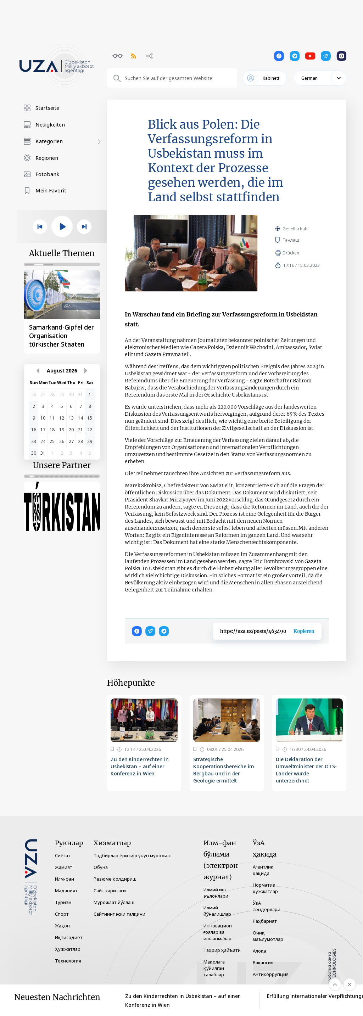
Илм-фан (64, 879)
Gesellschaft (295, 228)
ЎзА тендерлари (266, 906)
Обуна (101, 867)
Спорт (62, 914)
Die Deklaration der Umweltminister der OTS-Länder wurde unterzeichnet (306, 770)
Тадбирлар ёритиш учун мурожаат (133, 855)
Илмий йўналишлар (217, 910)
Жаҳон (62, 925)
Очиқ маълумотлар (268, 936)
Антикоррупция (271, 974)
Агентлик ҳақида (263, 870)
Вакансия (263, 962)
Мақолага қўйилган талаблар (214, 968)
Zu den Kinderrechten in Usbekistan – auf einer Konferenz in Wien (140, 766)
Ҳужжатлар (67, 949)
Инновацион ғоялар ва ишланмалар (217, 932)
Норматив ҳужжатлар (265, 888)
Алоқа (259, 951)
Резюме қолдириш (115, 879)
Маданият (66, 890)
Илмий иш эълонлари (215, 892)
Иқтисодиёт (69, 937)
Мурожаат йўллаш (114, 902)
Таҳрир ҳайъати (222, 950)
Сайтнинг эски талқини (119, 914)
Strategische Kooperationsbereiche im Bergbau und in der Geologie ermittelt (223, 770)
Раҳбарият (265, 921)
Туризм (63, 902)
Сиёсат (63, 855)
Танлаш (300, 240)
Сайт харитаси (110, 890)
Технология (68, 961)
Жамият (63, 867)
